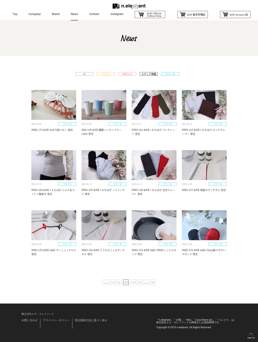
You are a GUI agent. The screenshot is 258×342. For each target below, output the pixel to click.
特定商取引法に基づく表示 (91, 320)
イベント (106, 74)
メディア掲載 (148, 74)
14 (133, 282)
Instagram (117, 14)
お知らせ (127, 74)
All (84, 74)
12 (118, 282)
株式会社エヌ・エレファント (38, 314)
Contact (94, 14)
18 (152, 282)
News (74, 14)
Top (15, 14)
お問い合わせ (30, 320)
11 (112, 282)
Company (35, 14)
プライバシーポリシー (56, 320)
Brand (55, 14)
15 (139, 282)
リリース (170, 74)
